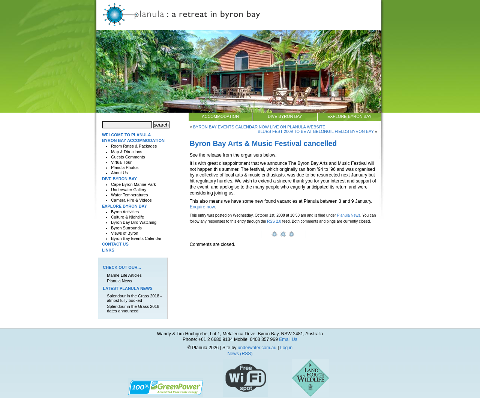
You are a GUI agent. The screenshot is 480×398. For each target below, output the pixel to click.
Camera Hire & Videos (131, 200)
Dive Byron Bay (285, 116)
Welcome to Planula (126, 135)
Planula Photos (125, 167)
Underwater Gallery (128, 189)
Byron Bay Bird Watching (133, 222)
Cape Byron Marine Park (133, 184)
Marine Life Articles (124, 275)
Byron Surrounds (126, 228)
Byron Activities (125, 212)
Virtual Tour (121, 162)
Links (108, 250)
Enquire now (202, 207)
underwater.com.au (257, 347)
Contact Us (115, 244)
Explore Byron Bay (349, 116)
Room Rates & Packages (134, 146)
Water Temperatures (129, 195)
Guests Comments (128, 157)
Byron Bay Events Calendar (136, 238)
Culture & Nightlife (127, 217)
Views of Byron (124, 233)
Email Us (288, 339)
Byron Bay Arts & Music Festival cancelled (263, 143)
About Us (119, 172)
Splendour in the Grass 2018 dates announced (133, 308)
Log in (286, 347)
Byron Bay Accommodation (133, 140)
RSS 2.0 (274, 221)
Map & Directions (126, 151)
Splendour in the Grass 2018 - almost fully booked (134, 298)
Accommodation (220, 116)
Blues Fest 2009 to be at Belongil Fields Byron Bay (316, 131)
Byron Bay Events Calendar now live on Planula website (259, 127)
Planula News (348, 215)
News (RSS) (240, 353)
